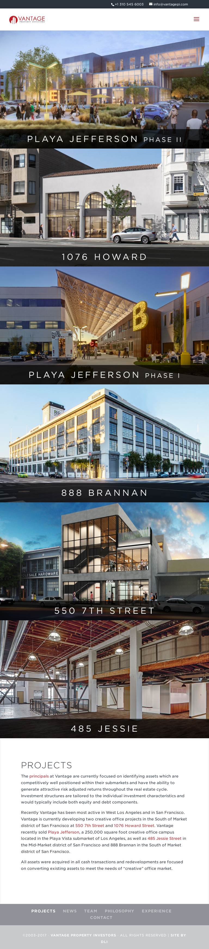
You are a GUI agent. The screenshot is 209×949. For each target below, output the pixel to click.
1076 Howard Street (134, 825)
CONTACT (101, 917)
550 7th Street (89, 825)
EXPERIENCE (157, 911)
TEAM (90, 911)
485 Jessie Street (165, 838)
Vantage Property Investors (83, 935)
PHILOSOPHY (119, 911)
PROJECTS (43, 911)
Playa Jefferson (63, 832)
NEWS (70, 911)
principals (39, 776)
